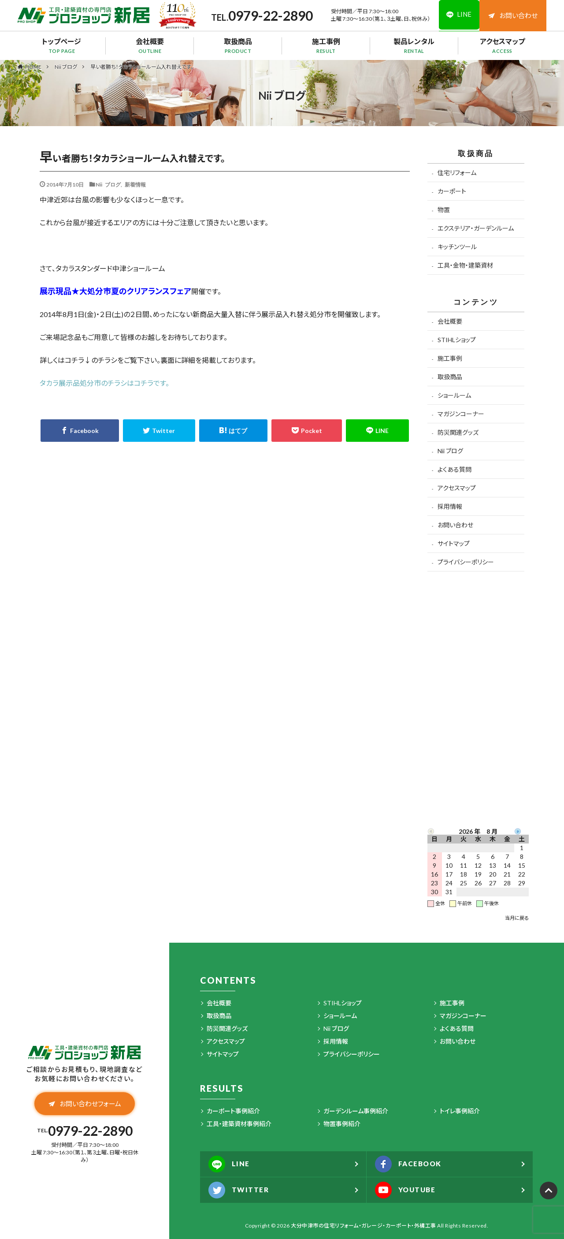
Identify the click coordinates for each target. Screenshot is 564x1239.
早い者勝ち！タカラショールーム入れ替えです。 (141, 66)
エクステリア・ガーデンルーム (476, 228)
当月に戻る (517, 918)
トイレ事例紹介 (460, 1111)
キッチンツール (457, 246)
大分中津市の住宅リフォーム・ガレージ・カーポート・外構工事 (363, 1225)
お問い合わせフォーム (84, 1104)
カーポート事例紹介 (233, 1111)
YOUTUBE (406, 1190)
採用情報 (450, 506)
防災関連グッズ (458, 432)
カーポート (452, 191)
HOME (33, 66)
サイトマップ (454, 543)
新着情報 (135, 184)
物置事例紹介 (341, 1123)
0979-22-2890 (268, 15)
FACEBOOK (409, 1164)
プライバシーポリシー (466, 562)
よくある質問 (454, 469)
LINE (229, 1164)
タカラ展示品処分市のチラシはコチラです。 (104, 383)
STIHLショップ (457, 339)
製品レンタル (414, 45)
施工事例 (326, 45)
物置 (444, 209)
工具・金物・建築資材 (465, 265)
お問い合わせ (513, 15)
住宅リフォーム (457, 172)
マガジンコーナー (461, 414)
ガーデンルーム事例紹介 (355, 1111)
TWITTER (239, 1190)
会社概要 (149, 45)
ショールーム (454, 395)
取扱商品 (237, 45)
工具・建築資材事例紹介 (239, 1123)
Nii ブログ (66, 66)
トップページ (61, 45)
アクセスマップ (502, 45)
